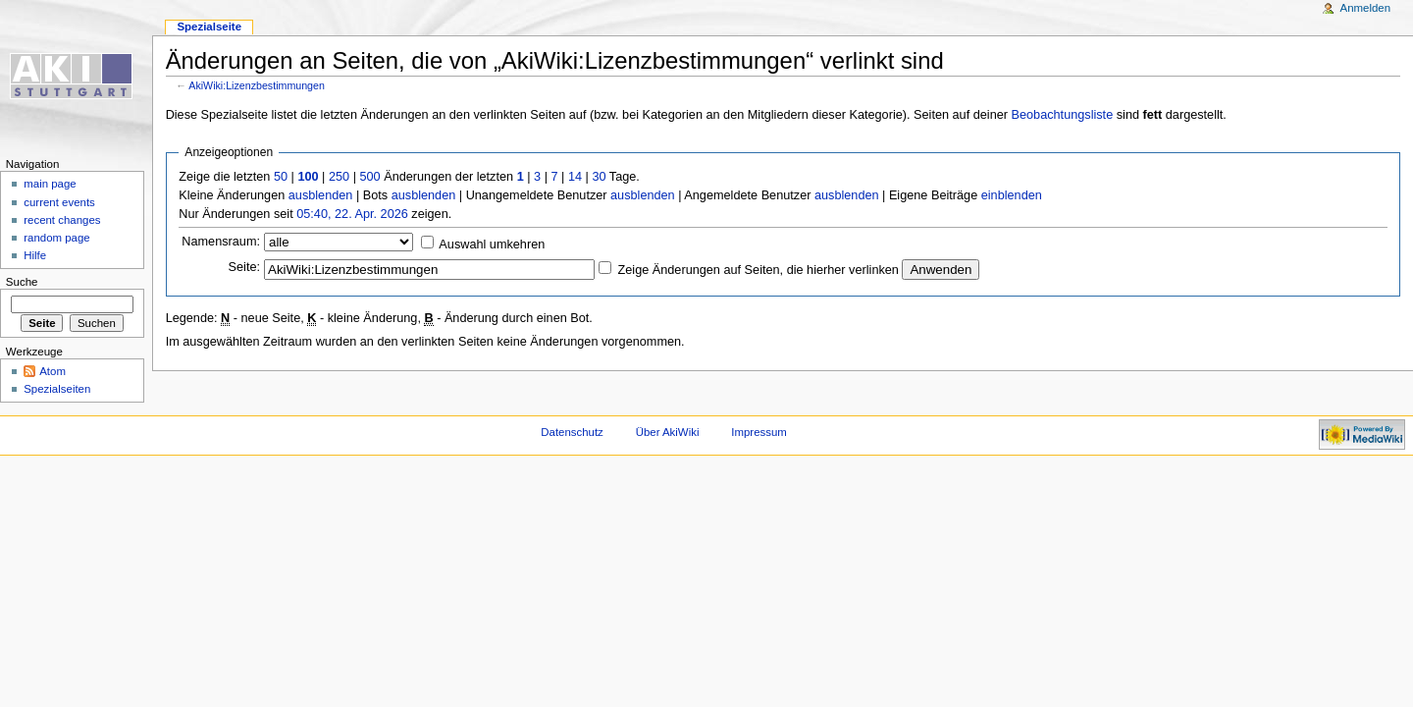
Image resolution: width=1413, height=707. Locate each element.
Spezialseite (209, 26)
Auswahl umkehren (492, 244)
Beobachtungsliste (1063, 115)
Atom (52, 371)
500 (369, 177)
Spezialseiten (57, 389)
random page (57, 238)
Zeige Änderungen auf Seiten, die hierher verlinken (758, 270)
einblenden (1011, 195)
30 (598, 177)
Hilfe (35, 255)
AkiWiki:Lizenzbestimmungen (256, 85)
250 (339, 177)
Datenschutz (572, 432)
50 (281, 177)
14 (575, 177)
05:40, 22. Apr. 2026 (352, 214)
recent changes (62, 220)
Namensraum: (221, 241)
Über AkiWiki (668, 432)
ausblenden (320, 195)
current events (59, 202)
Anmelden (1365, 8)
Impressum (759, 432)
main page (50, 184)
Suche (22, 282)
